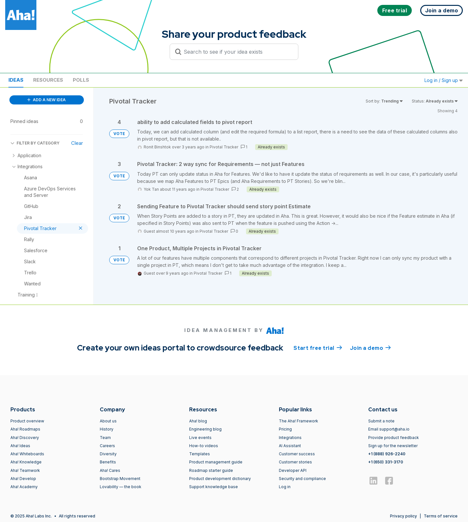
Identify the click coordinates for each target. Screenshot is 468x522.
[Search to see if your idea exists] (237, 52)
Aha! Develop (23, 478)
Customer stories (295, 462)
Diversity (108, 453)
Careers (107, 445)
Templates (199, 453)
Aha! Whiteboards (27, 453)
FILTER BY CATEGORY (34, 143)
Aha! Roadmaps (25, 429)
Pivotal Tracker (224, 146)
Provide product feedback (393, 437)
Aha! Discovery (24, 437)
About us (108, 421)
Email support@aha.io (389, 429)
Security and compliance (302, 478)
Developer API (292, 470)
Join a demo (370, 347)
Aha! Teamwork (25, 470)
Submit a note (381, 421)
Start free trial (317, 347)
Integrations (290, 437)
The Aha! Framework (298, 421)
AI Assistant (290, 445)
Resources (48, 80)
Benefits (108, 462)
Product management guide (215, 462)
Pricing (285, 429)
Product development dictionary (220, 478)
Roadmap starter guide (211, 470)
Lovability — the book (120, 486)
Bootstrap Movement (120, 478)
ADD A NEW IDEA (46, 99)
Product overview (27, 421)
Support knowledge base (213, 486)
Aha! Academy (24, 486)
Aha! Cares (110, 470)
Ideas (15, 80)
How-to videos (203, 445)
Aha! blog (198, 421)
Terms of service (441, 516)
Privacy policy (403, 516)
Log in (285, 486)
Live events (200, 437)
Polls (81, 80)
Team (105, 437)
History (106, 429)
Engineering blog (205, 429)
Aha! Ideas (20, 445)
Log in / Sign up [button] (443, 80)
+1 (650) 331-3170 (385, 462)
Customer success (297, 453)
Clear (77, 143)
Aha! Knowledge (26, 462)
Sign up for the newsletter (393, 445)
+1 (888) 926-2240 (386, 453)
